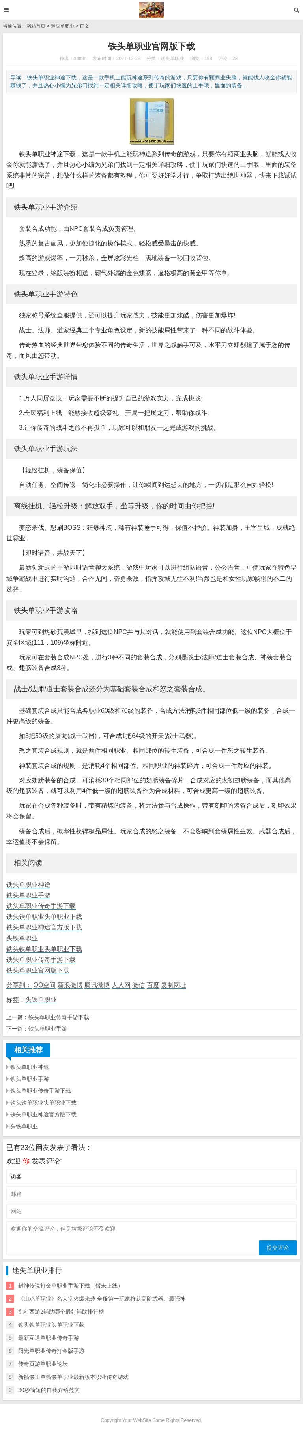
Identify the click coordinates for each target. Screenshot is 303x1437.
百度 (153, 985)
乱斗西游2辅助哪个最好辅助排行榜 (61, 1312)
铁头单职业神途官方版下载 (44, 927)
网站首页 (35, 26)
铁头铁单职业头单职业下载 (44, 916)
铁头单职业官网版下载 (37, 970)
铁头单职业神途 (28, 884)
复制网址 (173, 985)
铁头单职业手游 (28, 895)
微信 (138, 985)
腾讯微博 (97, 985)
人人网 (121, 985)
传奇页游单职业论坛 (43, 1364)
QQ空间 (44, 985)
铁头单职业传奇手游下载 (41, 906)
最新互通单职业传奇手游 (48, 1338)
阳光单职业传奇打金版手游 (51, 1351)
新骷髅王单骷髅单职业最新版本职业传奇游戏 (73, 1377)
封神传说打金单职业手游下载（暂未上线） (70, 1285)
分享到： (19, 985)
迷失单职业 (63, 26)
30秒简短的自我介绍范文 (49, 1390)
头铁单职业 (22, 938)
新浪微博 (70, 985)
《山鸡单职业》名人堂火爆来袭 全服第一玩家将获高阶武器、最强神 (101, 1298)
